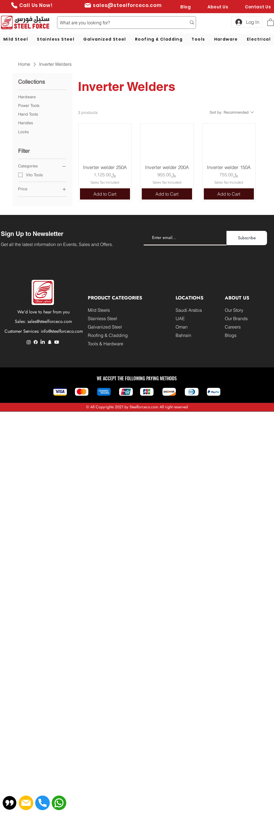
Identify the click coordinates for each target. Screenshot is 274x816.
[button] (270, 22)
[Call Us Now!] (31, 5)
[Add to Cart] (105, 194)
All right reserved (174, 407)
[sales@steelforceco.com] (122, 5)
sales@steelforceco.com (49, 321)
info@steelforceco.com (62, 331)
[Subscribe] (246, 238)
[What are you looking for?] (119, 23)
